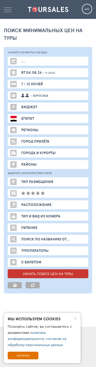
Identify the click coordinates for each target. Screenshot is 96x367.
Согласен (23, 355)
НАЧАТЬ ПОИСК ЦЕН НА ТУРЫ (48, 273)
